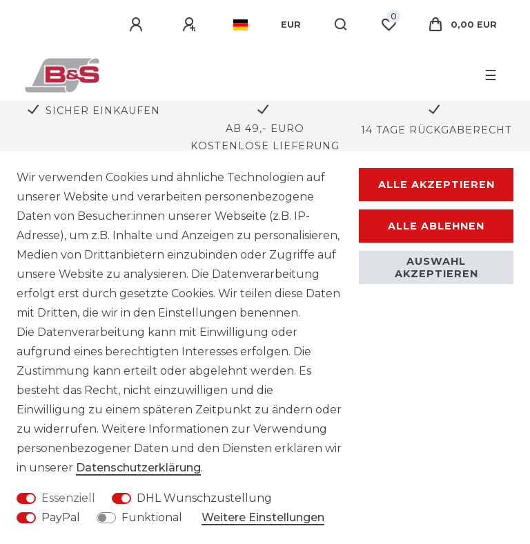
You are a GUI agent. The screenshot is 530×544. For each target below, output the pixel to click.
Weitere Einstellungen (263, 517)
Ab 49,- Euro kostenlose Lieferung (265, 137)
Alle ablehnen (436, 226)
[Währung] (290, 25)
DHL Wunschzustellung (204, 498)
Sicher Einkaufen (103, 110)
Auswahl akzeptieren (436, 267)
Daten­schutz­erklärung (138, 467)
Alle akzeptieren (436, 184)
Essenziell (68, 498)
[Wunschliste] (388, 25)
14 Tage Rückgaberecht (436, 130)
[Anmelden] (138, 25)
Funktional (151, 517)
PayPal (60, 517)
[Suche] (341, 25)
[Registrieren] (191, 25)
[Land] (240, 25)
